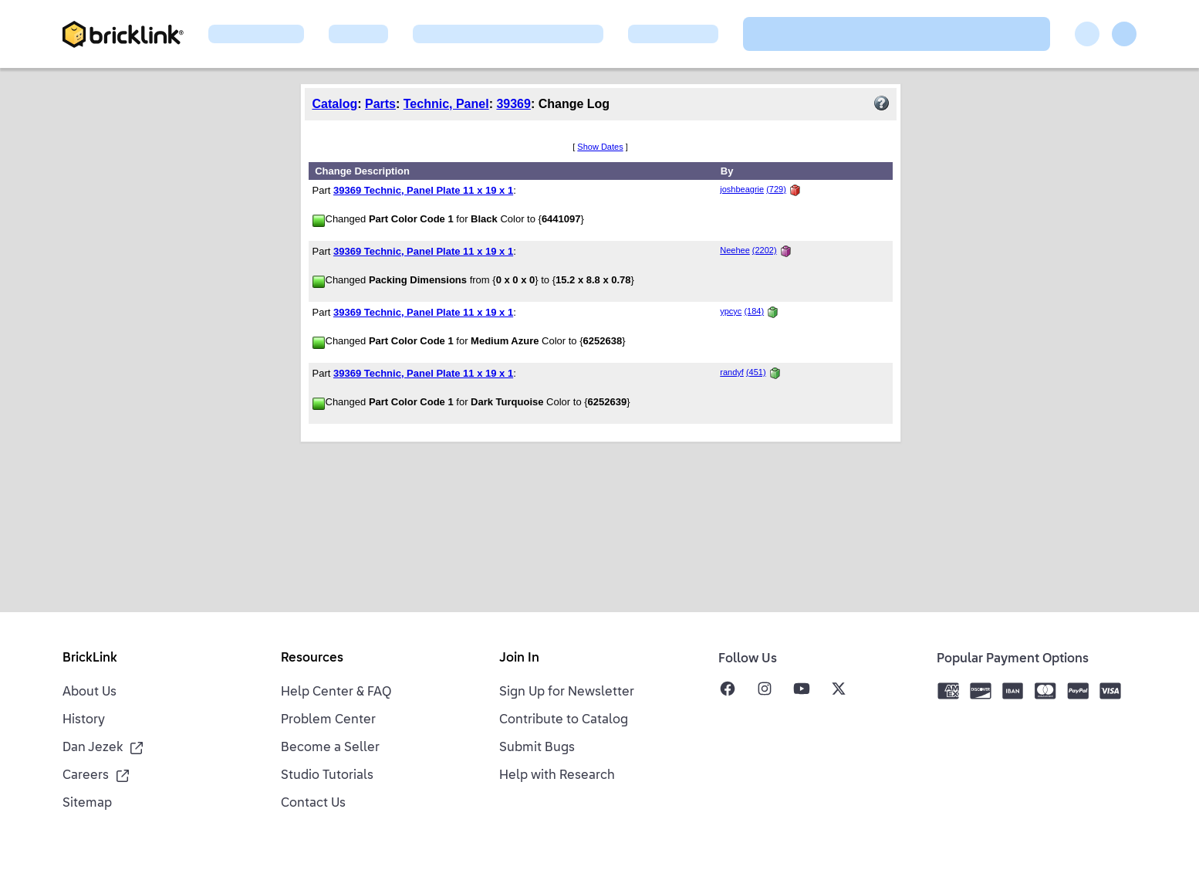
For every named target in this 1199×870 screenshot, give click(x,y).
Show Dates (600, 146)
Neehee (735, 250)
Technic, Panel (446, 103)
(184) (754, 311)
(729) (776, 189)
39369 (513, 103)
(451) (756, 372)
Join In (519, 658)
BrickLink (89, 658)
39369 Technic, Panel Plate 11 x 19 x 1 (423, 190)
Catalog (335, 103)
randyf (732, 372)
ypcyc (730, 311)
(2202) (764, 250)
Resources (312, 658)
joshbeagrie (742, 189)
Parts (380, 103)
